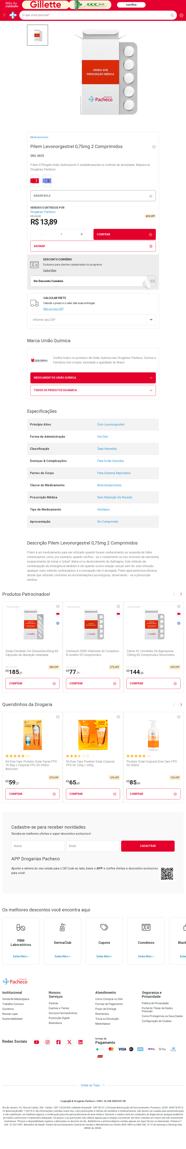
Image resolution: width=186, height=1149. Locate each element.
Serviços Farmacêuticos (63, 1013)
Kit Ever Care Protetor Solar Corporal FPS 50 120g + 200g (90, 763)
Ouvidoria (8, 1008)
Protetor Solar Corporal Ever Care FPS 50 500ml (151, 763)
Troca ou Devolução (107, 1018)
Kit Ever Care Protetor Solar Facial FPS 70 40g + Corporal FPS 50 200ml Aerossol (31, 765)
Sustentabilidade (12, 1018)
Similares (103, 509)
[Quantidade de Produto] (61, 234)
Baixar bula (93, 195)
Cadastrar (148, 845)
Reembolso (102, 1013)
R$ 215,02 (132, 667)
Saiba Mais (49, 270)
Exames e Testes (59, 1008)
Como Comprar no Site (109, 999)
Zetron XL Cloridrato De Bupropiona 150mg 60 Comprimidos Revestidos (150, 652)
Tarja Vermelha (107, 449)
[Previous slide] (174, 594)
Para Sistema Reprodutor (114, 473)
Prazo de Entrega (105, 1008)
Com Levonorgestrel (110, 424)
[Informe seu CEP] (88, 319)
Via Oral (102, 436)
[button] (37, 35)
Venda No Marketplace (15, 999)
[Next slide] (181, 594)
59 (12, 782)
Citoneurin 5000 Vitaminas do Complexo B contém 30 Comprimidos (92, 652)
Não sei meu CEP (53, 308)
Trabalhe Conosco (13, 1004)
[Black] (75, 4)
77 (73, 672)
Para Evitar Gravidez (110, 461)
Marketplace (102, 1023)
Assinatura (55, 1022)
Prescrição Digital (59, 1018)
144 (135, 672)
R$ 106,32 (72, 667)
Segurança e (163, 995)
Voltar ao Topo (93, 1085)
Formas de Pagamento (109, 1004)
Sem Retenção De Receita (114, 497)
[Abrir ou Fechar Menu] (4, 15)
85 (133, 782)
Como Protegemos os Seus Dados (162, 1016)
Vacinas (53, 1003)
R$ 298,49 (11, 667)
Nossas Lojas (10, 1013)
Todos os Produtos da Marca (93, 390)
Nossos (70, 995)
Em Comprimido (107, 521)
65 (73, 782)
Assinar (93, 246)
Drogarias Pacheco (43, 212)
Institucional (12, 993)
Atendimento (105, 993)
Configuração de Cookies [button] (157, 1021)
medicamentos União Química (93, 377)
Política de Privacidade (155, 1003)
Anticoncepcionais (109, 485)
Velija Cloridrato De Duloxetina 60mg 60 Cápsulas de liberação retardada (31, 652)
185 (14, 672)
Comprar (124, 234)
